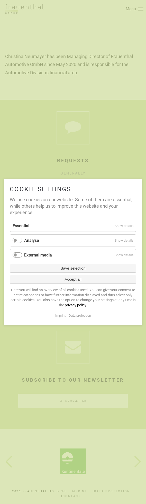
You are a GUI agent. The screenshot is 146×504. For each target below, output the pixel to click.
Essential (21, 225)
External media (38, 255)
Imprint (60, 315)
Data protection (80, 315)
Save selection (73, 268)
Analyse (31, 240)
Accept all (73, 279)
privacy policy (75, 305)
